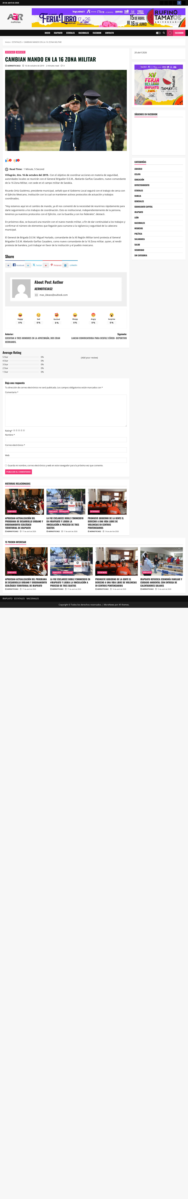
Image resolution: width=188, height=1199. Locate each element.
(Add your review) (89, 357)
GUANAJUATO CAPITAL (143, 206)
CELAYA (137, 174)
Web (7, 455)
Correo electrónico (15, 445)
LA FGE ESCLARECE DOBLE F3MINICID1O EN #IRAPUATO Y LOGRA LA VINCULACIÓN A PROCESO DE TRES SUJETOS (64, 523)
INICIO (47, 32)
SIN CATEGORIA (140, 255)
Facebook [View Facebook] (175, 33)
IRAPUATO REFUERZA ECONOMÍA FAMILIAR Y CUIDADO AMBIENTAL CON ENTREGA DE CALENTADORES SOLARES (161, 582)
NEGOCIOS (138, 228)
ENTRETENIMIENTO (141, 185)
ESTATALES (70, 32)
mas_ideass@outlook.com (51, 294)
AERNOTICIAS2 (13, 65)
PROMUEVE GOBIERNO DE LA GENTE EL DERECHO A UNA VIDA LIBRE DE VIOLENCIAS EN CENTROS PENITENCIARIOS (106, 523)
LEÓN (136, 217)
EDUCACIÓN (139, 179)
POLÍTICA (138, 233)
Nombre (10, 434)
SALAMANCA (139, 239)
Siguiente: (96, 336)
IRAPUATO (58, 32)
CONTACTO (109, 32)
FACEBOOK (97, 32)
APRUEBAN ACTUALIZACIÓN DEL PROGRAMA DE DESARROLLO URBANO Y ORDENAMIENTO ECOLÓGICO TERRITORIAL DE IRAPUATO (24, 523)
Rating (8, 430)
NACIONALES (84, 32)
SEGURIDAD (64, 511)
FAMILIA (137, 195)
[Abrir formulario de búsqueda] (164, 33)
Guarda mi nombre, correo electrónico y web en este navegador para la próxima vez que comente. (55, 465)
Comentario (11, 392)
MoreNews (109, 604)
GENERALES (139, 201)
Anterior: (35, 338)
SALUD (137, 244)
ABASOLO (138, 168)
